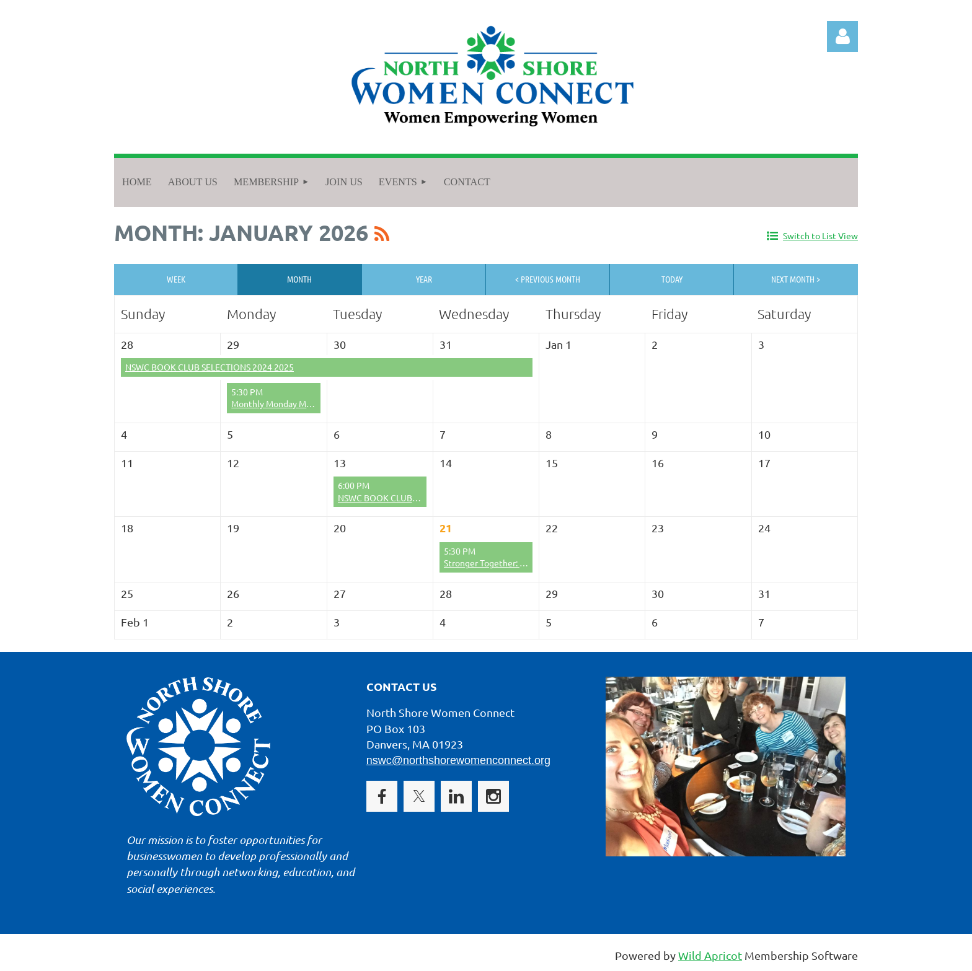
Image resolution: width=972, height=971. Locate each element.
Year (424, 278)
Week (176, 278)
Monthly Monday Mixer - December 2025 (310, 403)
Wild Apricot (710, 955)
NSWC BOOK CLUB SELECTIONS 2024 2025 (209, 366)
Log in (842, 36)
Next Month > (795, 278)
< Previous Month (547, 278)
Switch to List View (820, 235)
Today (672, 278)
